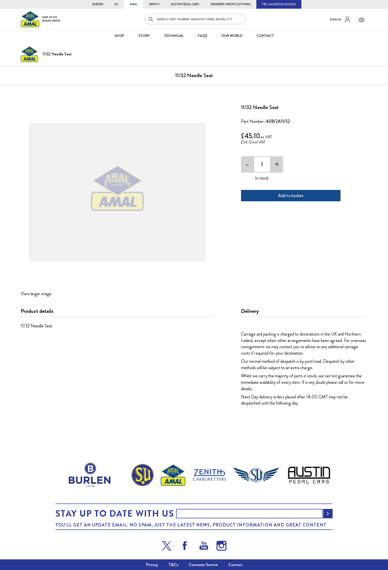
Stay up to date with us (114, 513)
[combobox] (195, 19)
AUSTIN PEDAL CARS (185, 4)
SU (116, 4)
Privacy (152, 565)
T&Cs (173, 565)
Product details (37, 311)
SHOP (119, 35)
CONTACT (265, 35)
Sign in (335, 19)
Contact (235, 565)
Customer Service (203, 565)
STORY (144, 35)
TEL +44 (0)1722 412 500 (279, 4)
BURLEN (98, 4)
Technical (174, 35)
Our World (231, 35)
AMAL (133, 4)
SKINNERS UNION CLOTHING (231, 4)
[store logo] (40, 19)
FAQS (202, 35)
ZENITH (154, 4)
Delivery (250, 311)
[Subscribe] (328, 513)
